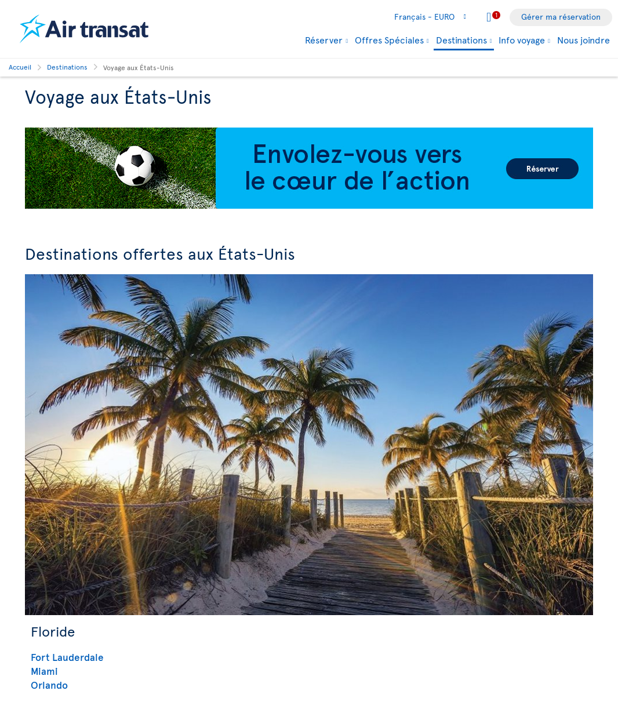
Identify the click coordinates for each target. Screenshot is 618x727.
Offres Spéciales (389, 39)
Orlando (49, 685)
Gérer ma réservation (561, 16)
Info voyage (521, 39)
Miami (44, 671)
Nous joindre (583, 39)
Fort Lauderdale (67, 657)
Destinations (461, 40)
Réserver (324, 39)
